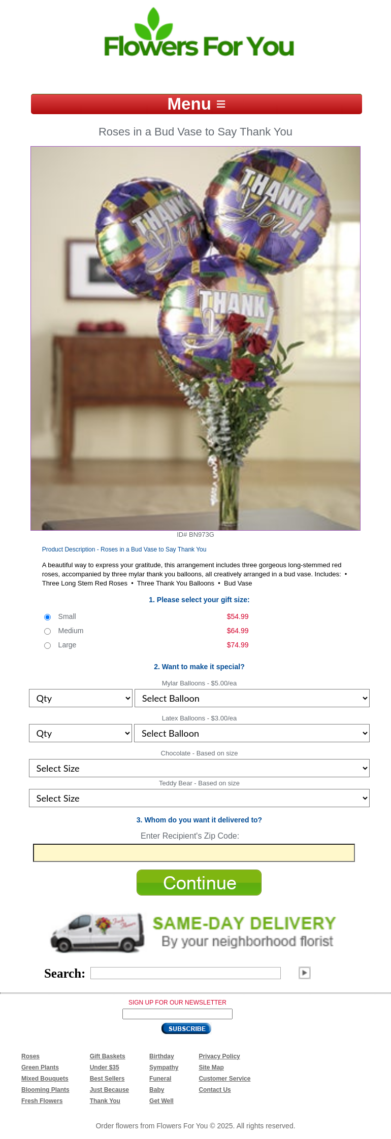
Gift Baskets (107, 1056)
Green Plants (40, 1067)
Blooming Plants (45, 1089)
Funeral (160, 1078)
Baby (156, 1089)
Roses (30, 1056)
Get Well (161, 1101)
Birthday (161, 1056)
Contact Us (215, 1089)
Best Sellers (107, 1078)
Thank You (105, 1101)
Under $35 (104, 1067)
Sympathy (163, 1067)
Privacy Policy (219, 1056)
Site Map (211, 1067)
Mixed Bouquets (45, 1078)
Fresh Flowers (41, 1101)
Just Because (109, 1089)
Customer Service (224, 1078)
